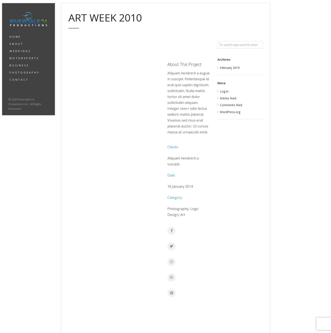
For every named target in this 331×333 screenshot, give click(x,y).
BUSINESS (19, 65)
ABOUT (16, 44)
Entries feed (228, 98)
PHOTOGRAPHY (24, 72)
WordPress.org (230, 112)
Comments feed (231, 105)
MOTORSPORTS (24, 58)
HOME (15, 37)
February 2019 (230, 68)
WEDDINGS (20, 51)
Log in (224, 91)
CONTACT (19, 80)
